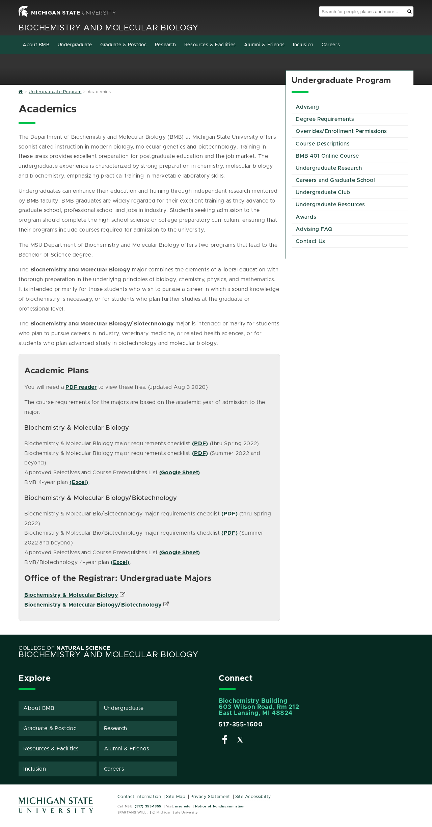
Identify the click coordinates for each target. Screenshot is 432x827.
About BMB (36, 45)
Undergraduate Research (329, 168)
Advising (307, 107)
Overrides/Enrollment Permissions (341, 131)
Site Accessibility (253, 797)
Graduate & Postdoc (123, 45)
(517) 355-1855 (148, 806)
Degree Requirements (325, 119)
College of (64, 648)
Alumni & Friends (264, 45)
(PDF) (200, 443)
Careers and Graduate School (335, 180)
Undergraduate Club (323, 192)
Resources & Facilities (210, 45)
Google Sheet (179, 472)
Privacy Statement (210, 797)
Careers (331, 45)
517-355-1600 (241, 725)
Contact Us (310, 241)
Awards (306, 217)
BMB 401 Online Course (327, 156)
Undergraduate (75, 45)
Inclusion (303, 45)
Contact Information (139, 797)
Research (165, 45)
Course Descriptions (323, 143)
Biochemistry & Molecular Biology (71, 595)
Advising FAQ (314, 229)
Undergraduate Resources (330, 204)
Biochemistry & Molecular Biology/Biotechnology (93, 605)
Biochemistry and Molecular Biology (108, 28)
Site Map (175, 797)
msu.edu (182, 806)
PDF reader (81, 387)
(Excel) (79, 482)
